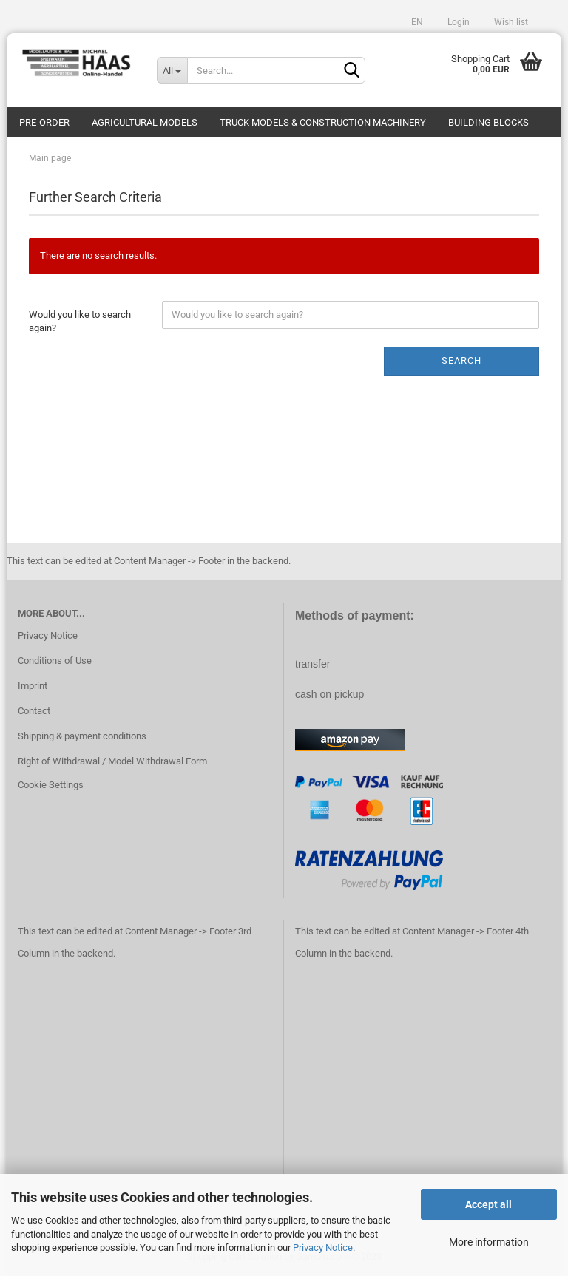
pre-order (44, 122)
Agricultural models (144, 122)
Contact (34, 710)
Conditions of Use (55, 660)
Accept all (488, 1204)
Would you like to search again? (80, 321)
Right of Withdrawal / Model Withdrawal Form (112, 761)
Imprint (32, 685)
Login (457, 22)
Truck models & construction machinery (323, 122)
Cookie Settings (51, 784)
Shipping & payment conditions (82, 735)
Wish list (510, 22)
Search (461, 360)
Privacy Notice (323, 1247)
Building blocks (488, 122)
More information (489, 1242)
